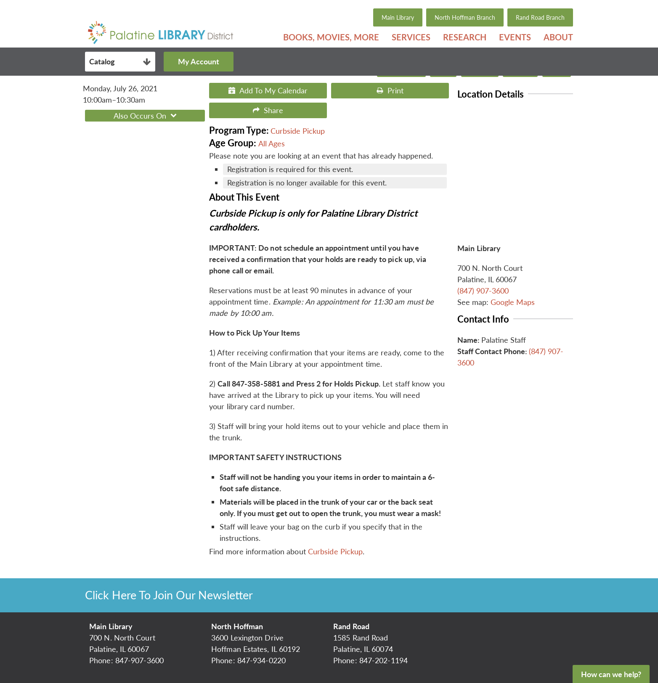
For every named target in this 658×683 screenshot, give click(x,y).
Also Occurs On (146, 115)
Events (515, 37)
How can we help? (611, 674)
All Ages (271, 143)
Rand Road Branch (540, 17)
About (558, 37)
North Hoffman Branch (465, 17)
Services (411, 37)
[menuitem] (331, 37)
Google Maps (513, 302)
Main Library (398, 17)
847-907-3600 (139, 660)
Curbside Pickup (298, 130)
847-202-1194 (383, 660)
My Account (197, 61)
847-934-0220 (261, 660)
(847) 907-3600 (483, 290)
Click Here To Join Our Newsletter (169, 595)
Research (464, 37)
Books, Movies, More (331, 37)
